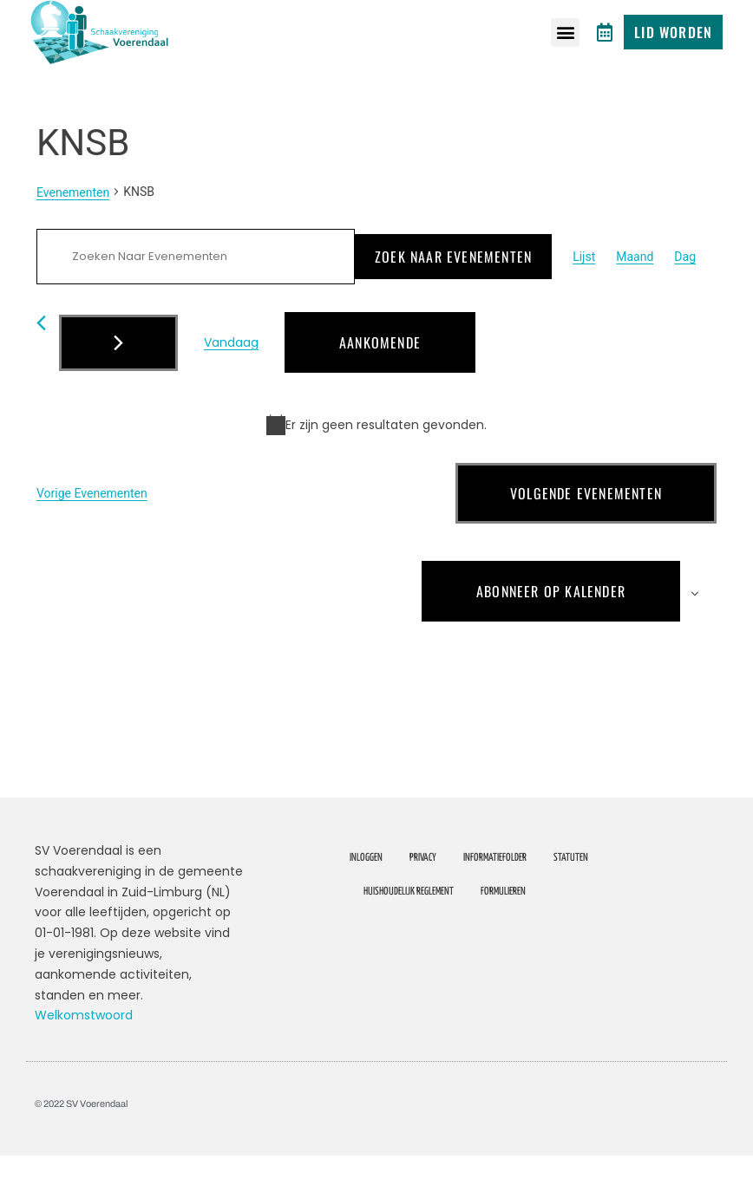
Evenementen (72, 222)
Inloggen (366, 887)
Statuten (570, 887)
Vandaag (231, 372)
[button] (565, 32)
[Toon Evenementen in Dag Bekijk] (685, 286)
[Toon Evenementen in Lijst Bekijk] (584, 286)
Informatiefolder (495, 887)
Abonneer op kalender (550, 620)
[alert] (376, 454)
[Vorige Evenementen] (41, 352)
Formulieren (503, 921)
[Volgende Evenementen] (118, 372)
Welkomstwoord (84, 1045)
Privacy (422, 887)
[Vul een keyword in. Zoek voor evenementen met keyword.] (195, 286)
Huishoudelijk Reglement (408, 921)
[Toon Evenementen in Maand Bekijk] (634, 286)
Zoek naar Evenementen (453, 286)
